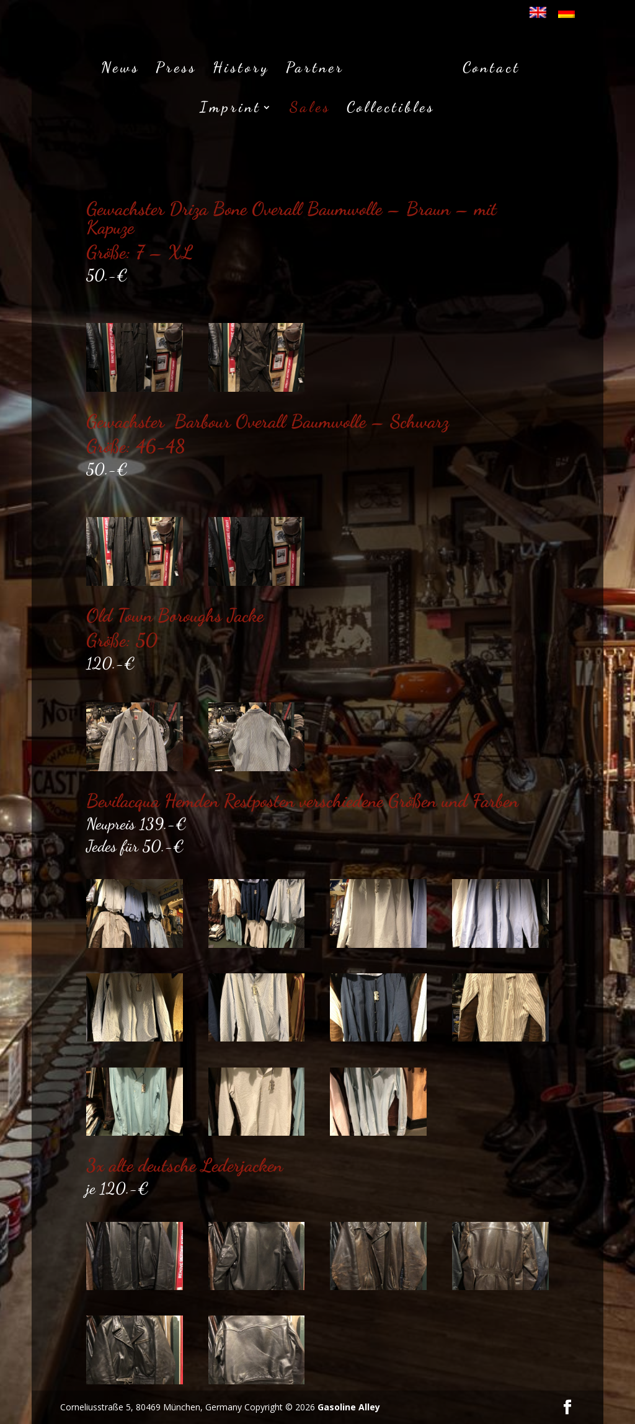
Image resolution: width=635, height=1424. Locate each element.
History (244, 67)
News (124, 67)
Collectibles (391, 106)
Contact (488, 67)
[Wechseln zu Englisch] (538, 16)
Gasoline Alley (349, 1407)
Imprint (230, 106)
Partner (319, 67)
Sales (310, 106)
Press (179, 67)
